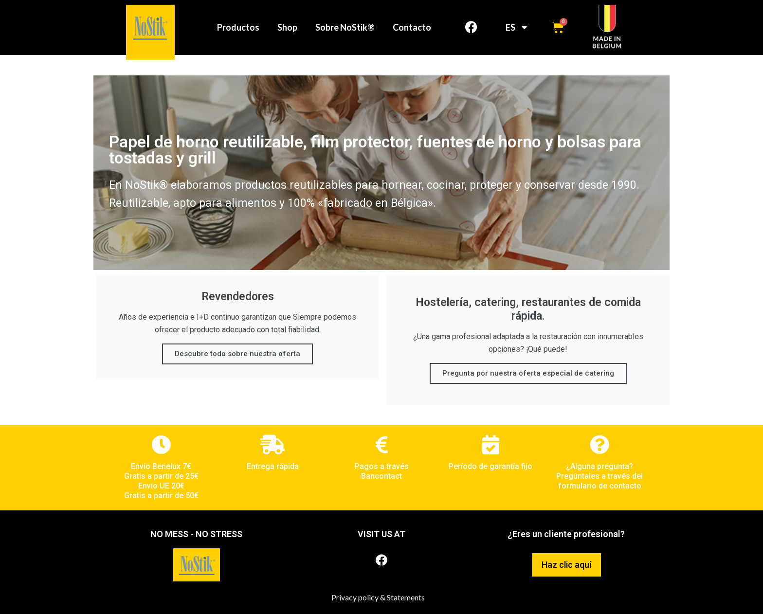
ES (516, 27)
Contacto (414, 27)
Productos (236, 27)
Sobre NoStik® (345, 27)
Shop (286, 27)
